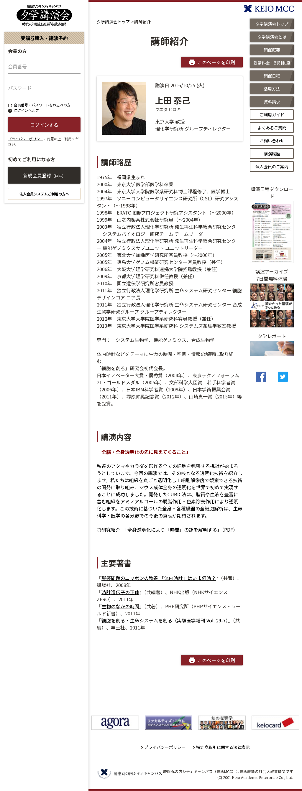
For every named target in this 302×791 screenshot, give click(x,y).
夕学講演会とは (271, 37)
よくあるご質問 (271, 128)
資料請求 (272, 102)
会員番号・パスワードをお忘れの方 (42, 104)
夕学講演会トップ (113, 21)
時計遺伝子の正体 (120, 592)
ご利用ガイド (272, 115)
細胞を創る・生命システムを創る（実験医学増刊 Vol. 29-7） (164, 620)
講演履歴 (272, 153)
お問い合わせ (272, 141)
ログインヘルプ (26, 110)
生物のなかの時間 (120, 606)
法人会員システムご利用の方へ (44, 193)
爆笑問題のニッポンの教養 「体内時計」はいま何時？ (158, 577)
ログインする (44, 124)
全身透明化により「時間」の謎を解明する (172, 529)
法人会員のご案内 (271, 166)
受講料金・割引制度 (271, 63)
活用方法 (272, 89)
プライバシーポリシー (25, 138)
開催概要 (272, 50)
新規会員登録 (44, 175)
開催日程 (272, 76)
